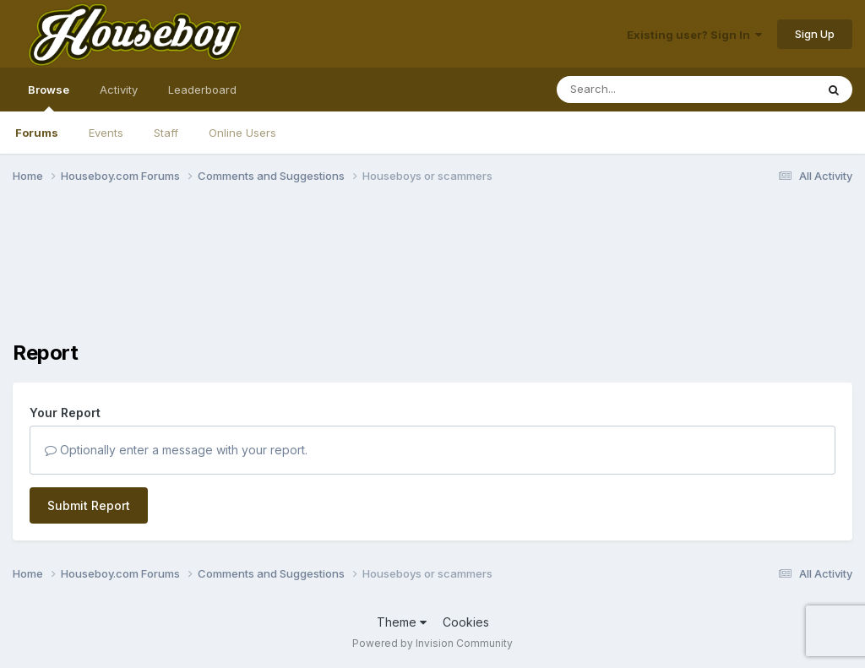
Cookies (466, 622)
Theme (402, 622)
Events (106, 132)
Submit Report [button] (88, 505)
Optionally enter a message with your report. (176, 450)
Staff (166, 132)
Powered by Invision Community (432, 643)
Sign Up (815, 34)
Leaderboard (202, 89)
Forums (36, 132)
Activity (119, 89)
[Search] (640, 89)
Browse (48, 97)
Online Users (242, 132)
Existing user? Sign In (694, 34)
